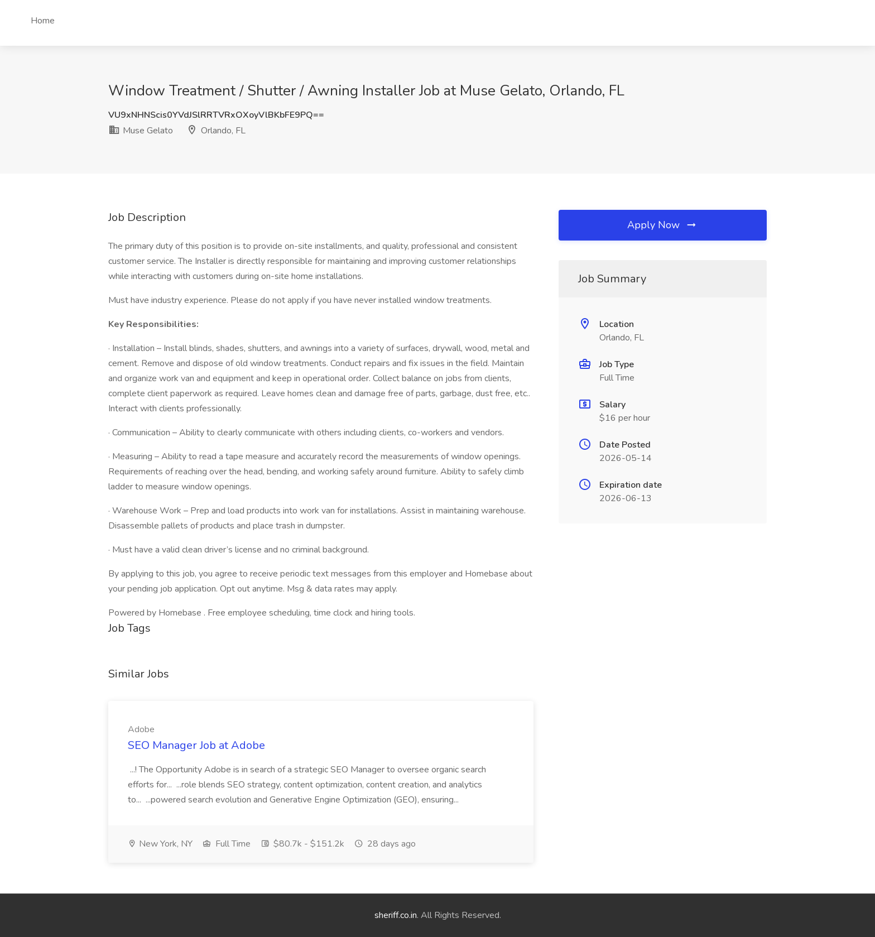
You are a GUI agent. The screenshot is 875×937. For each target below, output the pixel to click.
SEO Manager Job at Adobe (196, 745)
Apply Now (662, 225)
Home (43, 21)
